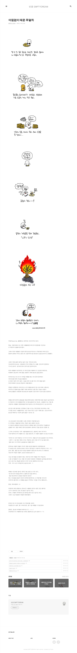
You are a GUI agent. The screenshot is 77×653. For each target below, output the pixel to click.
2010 (15, 557)
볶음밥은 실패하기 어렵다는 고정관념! (17, 563)
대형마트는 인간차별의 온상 (15, 565)
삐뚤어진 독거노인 (13, 570)
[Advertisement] (38, 533)
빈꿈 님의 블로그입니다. (16, 604)
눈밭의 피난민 (12, 568)
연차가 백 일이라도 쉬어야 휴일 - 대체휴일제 (18, 560)
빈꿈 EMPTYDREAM (17, 602)
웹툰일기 (11, 557)
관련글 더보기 (65, 576)
